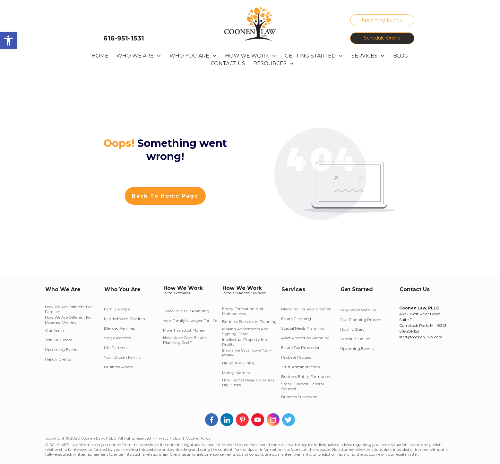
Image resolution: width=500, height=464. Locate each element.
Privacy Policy (168, 438)
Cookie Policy (198, 438)
